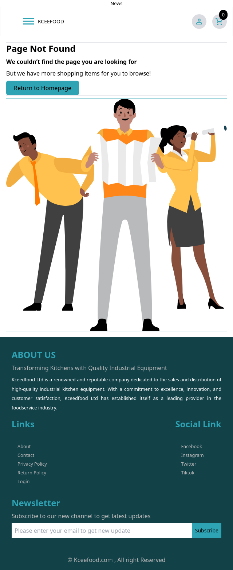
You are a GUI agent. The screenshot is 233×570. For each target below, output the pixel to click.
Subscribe (206, 530)
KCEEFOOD (51, 21)
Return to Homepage (42, 88)
